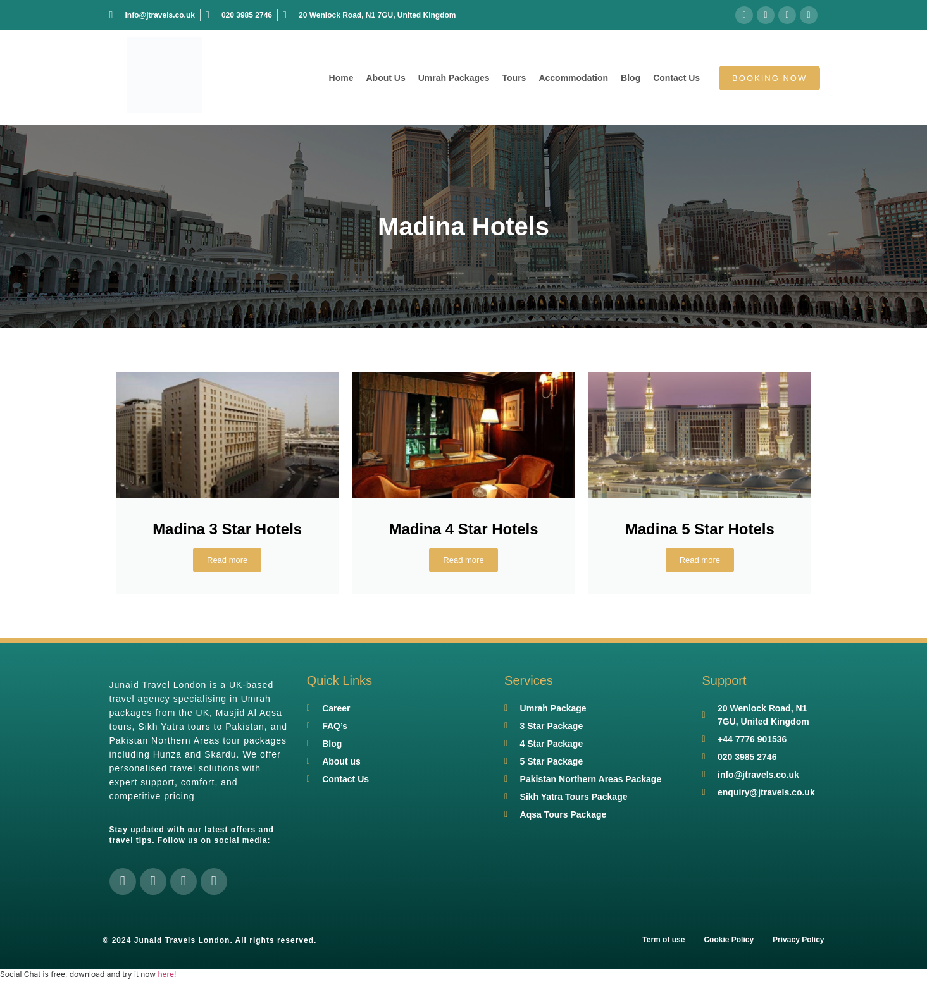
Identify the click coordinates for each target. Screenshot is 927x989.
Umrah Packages (454, 78)
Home (341, 78)
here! (167, 974)
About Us (385, 78)
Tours (514, 78)
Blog (630, 78)
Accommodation (573, 78)
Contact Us (676, 78)
